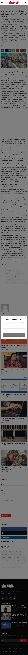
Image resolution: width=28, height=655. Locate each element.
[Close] (25, 317)
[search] (26, 2)
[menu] (2, 2)
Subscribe (14, 334)
